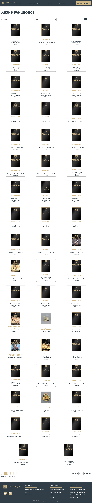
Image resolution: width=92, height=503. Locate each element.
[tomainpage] (8, 3)
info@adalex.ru (74, 497)
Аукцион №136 (76, 249)
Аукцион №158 (46, 64)
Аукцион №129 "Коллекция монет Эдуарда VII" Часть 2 (15, 327)
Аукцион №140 (46, 221)
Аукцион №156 (15, 90)
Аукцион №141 (15, 221)
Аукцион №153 (15, 116)
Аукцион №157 (76, 64)
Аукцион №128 (76, 326)
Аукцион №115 (69, 458)
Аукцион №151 (76, 118)
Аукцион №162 (15, 38)
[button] (46, 19)
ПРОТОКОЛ (18, 3)
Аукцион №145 (76, 169)
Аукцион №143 (46, 195)
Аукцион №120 (76, 407)
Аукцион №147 (15, 170)
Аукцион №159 (15, 64)
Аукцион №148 (76, 144)
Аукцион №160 (76, 38)
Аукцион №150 (15, 144)
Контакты (72, 3)
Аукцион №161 (46, 39)
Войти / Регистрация (83, 3)
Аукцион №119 (15, 433)
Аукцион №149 (46, 144)
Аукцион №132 (15, 300)
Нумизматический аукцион (34, 3)
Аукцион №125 (76, 353)
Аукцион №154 (76, 90)
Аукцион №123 (46, 380)
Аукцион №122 (76, 380)
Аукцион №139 (76, 221)
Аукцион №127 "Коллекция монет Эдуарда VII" (15, 355)
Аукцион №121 (15, 407)
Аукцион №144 (15, 195)
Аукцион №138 (15, 249)
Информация (61, 3)
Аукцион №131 (46, 300)
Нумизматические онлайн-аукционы (34, 489)
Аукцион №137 (46, 249)
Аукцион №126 (46, 353)
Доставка (52, 494)
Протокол (27, 492)
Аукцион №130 (76, 300)
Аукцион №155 (46, 90)
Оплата (52, 497)
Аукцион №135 (15, 275)
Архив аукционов (29, 494)
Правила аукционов (55, 492)
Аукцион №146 (46, 170)
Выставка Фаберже (46, 407)
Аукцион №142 (76, 195)
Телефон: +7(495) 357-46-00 (77, 494)
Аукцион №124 (15, 379)
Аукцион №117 (76, 431)
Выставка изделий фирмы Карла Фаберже (46, 328)
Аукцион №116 (23, 459)
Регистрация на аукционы (57, 489)
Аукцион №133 (76, 275)
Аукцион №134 (46, 274)
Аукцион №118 (46, 431)
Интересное (49, 3)
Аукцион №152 (46, 116)
